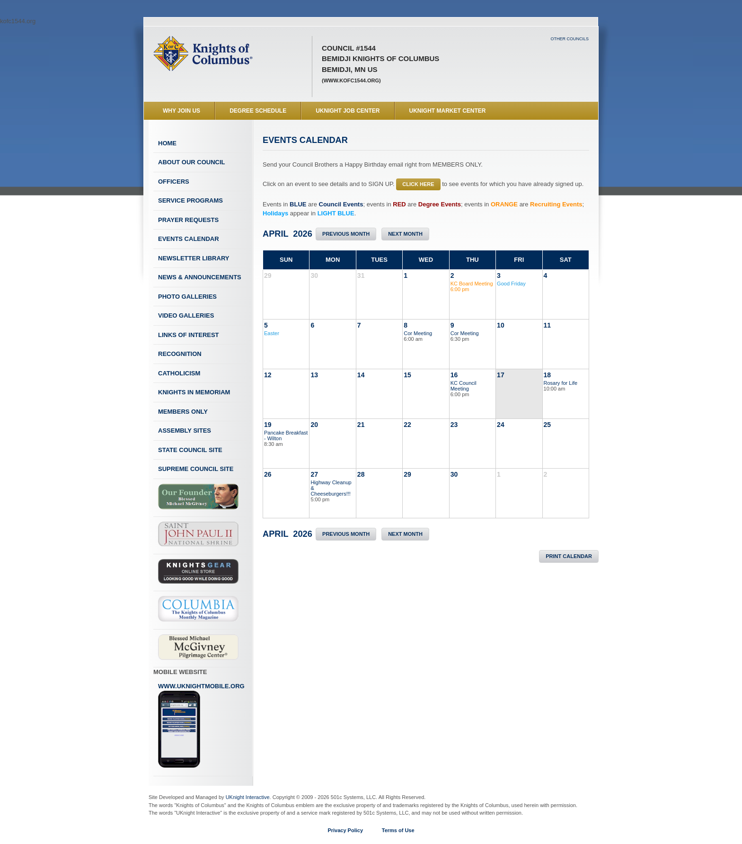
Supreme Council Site (195, 468)
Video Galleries (186, 315)
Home (167, 143)
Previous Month (346, 234)
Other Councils (569, 38)
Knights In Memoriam (194, 392)
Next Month (405, 234)
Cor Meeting (418, 333)
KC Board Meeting (471, 283)
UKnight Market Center (447, 110)
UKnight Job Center (348, 110)
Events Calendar (188, 238)
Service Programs (190, 200)
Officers (173, 181)
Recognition (180, 353)
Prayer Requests (188, 219)
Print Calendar (569, 556)
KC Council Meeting (463, 385)
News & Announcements (199, 277)
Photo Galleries (187, 296)
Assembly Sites (184, 430)
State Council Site (190, 449)
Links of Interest (188, 334)
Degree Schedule (258, 110)
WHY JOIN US (181, 110)
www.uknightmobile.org (201, 726)
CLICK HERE (418, 184)
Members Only (183, 411)
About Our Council (191, 162)
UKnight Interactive (248, 797)
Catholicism (179, 373)
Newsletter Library (193, 258)
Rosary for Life (561, 383)
